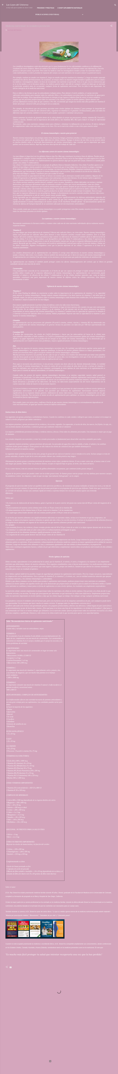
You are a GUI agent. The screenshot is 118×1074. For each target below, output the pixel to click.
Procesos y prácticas (45, 8)
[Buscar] (115, 5)
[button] (111, 26)
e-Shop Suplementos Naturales (70, 8)
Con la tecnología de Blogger (59, 1061)
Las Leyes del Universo (17, 4)
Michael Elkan (63, 1064)
